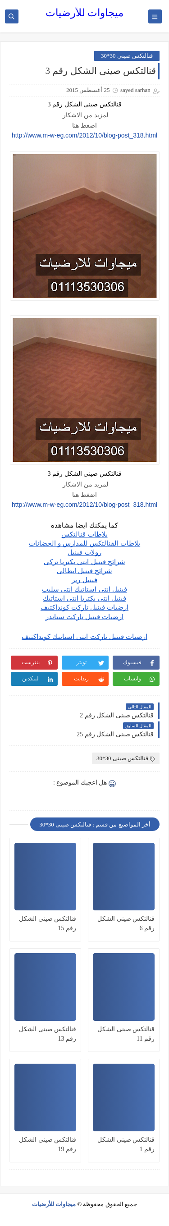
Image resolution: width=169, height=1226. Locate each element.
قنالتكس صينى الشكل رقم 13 (47, 1034)
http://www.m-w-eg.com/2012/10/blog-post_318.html (84, 135)
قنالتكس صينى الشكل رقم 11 (126, 1034)
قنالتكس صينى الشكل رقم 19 (47, 1144)
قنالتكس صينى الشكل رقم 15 (47, 923)
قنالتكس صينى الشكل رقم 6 (126, 923)
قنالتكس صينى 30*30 (127, 55)
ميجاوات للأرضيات (85, 12)
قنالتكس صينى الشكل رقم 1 (126, 1144)
